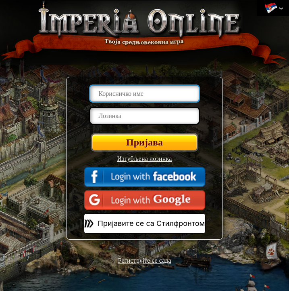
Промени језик (271, 8)
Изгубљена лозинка (144, 158)
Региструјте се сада (144, 260)
